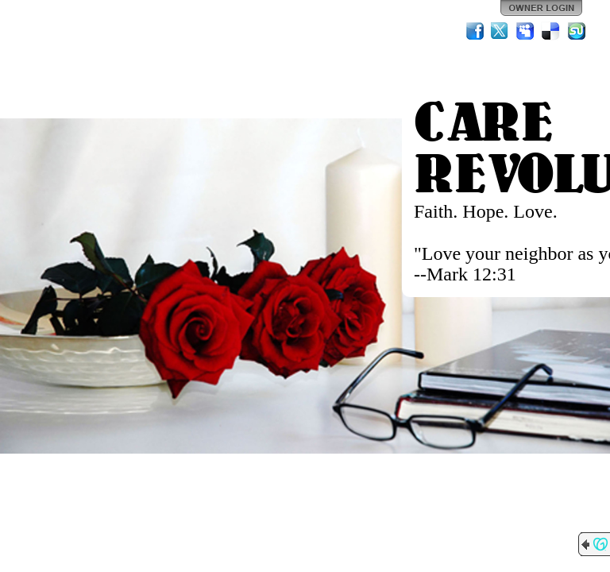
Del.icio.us (551, 31)
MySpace (526, 31)
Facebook (475, 31)
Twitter (500, 31)
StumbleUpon (577, 31)
